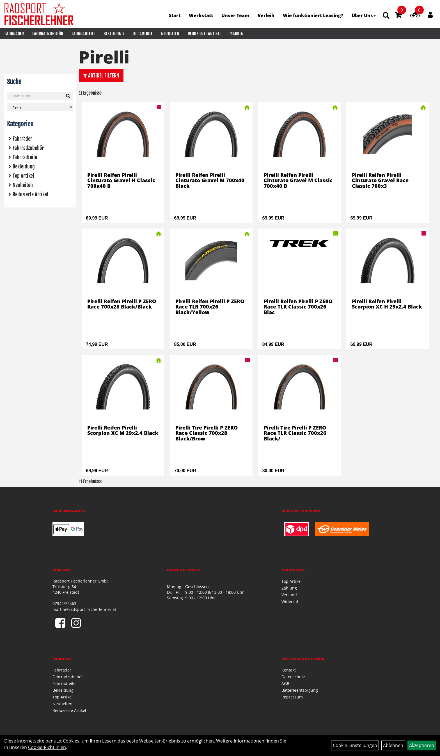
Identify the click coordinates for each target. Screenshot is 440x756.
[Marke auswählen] (40, 107)
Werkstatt (201, 15)
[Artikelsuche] (386, 15)
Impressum (292, 697)
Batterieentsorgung (299, 690)
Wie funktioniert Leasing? (313, 15)
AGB (285, 683)
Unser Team (235, 15)
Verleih (266, 15)
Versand (289, 594)
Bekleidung (113, 33)
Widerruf (289, 601)
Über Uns (364, 15)
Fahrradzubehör (47, 33)
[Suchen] (68, 96)
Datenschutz (293, 676)
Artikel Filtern (101, 75)
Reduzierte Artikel (204, 33)
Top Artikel (142, 33)
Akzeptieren (421, 745)
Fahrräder (14, 33)
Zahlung (289, 588)
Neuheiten (170, 33)
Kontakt (288, 670)
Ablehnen (393, 745)
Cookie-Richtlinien (47, 747)
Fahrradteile (83, 33)
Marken (236, 33)
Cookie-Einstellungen (355, 745)
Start (175, 15)
